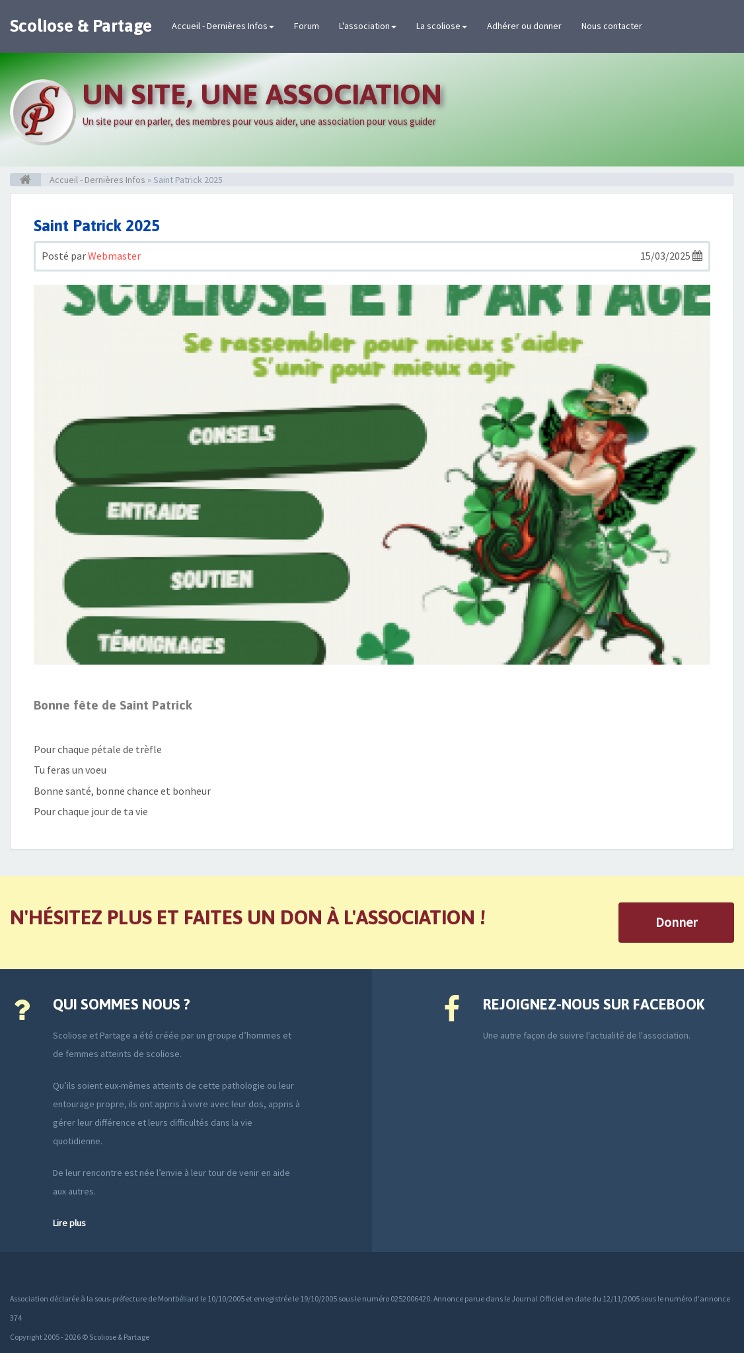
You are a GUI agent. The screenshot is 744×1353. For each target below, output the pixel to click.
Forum (306, 26)
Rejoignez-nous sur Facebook (593, 1004)
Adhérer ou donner (524, 26)
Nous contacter (611, 26)
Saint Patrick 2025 (97, 226)
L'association (367, 26)
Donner (676, 922)
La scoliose (441, 26)
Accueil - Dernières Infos (223, 26)
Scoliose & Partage (81, 26)
